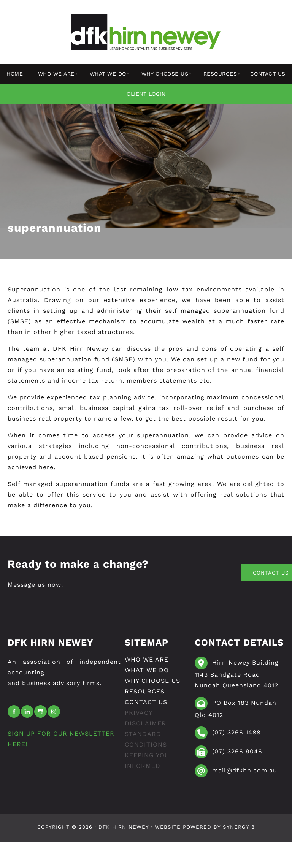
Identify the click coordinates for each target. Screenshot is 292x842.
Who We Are (56, 74)
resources (220, 74)
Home (14, 74)
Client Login (146, 94)
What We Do (108, 74)
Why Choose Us (165, 74)
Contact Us (268, 74)
